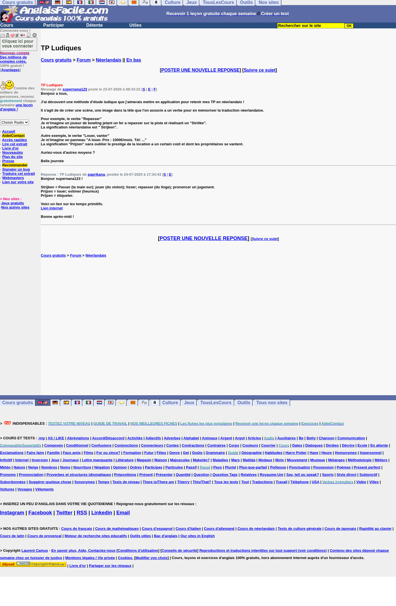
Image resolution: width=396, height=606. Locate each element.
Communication (351, 438)
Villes (374, 482)
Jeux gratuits (12, 203)
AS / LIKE (56, 438)
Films (88, 453)
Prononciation (31, 474)
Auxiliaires (286, 438)
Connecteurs (152, 445)
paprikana (96, 174)
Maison (160, 460)
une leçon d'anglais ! (16, 107)
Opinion (120, 467)
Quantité (183, 474)
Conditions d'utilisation (138, 550)
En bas (133, 60)
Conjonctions (126, 445)
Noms (65, 467)
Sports (328, 474)
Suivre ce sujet (259, 70)
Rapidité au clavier (375, 528)
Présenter (164, 474)
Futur (148, 453)
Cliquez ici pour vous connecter (17, 43)
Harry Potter (296, 453)
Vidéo (361, 482)
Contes (172, 445)
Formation (132, 453)
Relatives (249, 474)
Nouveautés (12, 152)
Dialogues (314, 445)
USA (315, 482)
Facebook (40, 512)
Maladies (220, 460)
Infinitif (6, 460)
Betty (311, 438)
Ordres (136, 467)
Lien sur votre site (18, 182)
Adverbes (172, 438)
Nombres (49, 467)
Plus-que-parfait (253, 467)
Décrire (348, 445)
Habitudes (273, 453)
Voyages (24, 489)
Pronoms (8, 474)
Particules (174, 467)
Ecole (362, 445)
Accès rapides (14, 140)
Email (123, 512)
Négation (102, 467)
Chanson (326, 438)
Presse (8, 161)
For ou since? (108, 453)
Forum (84, 60)
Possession (323, 467)
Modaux (265, 460)
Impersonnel (370, 453)
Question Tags (224, 474)
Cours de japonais (340, 528)
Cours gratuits (56, 60)
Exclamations (12, 453)
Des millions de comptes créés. (15, 57)
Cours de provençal (45, 536)
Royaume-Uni (271, 474)
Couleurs (250, 445)
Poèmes (344, 467)
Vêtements (44, 489)
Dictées (332, 445)
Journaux (70, 460)
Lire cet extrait (14, 144)
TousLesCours (216, 402)
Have (314, 453)
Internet (22, 460)
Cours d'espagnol (157, 528)
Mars (235, 460)
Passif (191, 467)
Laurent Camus (34, 550)
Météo (5, 467)
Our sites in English (197, 536)
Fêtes (161, 453)
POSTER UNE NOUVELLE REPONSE (200, 70)
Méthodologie (360, 460)
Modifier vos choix (151, 558)
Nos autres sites (15, 207)
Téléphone (299, 482)
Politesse (278, 467)
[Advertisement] (218, 326)
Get (186, 453)
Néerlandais (108, 60)
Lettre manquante (97, 460)
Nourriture (82, 467)
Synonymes (84, 482)
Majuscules (180, 460)
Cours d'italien (188, 528)
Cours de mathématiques (117, 528)
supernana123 (75, 89)
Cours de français (76, 528)
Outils (243, 402)
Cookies (125, 558)
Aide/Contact (13, 136)
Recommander (15, 165)
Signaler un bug (16, 169)
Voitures (7, 489)
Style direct (346, 474)
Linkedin (101, 512)
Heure (327, 453)
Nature (19, 467)
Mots (279, 460)
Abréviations (78, 438)
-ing (41, 438)
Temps (103, 482)
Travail (281, 482)
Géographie (251, 453)
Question (201, 474)
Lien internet (52, 208)
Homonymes (346, 453)
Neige (33, 467)
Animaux (210, 438)
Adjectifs (153, 438)
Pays (217, 467)
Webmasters (13, 178)
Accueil (8, 131)
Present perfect (367, 467)
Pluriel (230, 467)
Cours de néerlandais (256, 528)
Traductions (262, 482)
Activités (134, 438)
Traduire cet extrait (18, 173)
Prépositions (125, 474)
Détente (94, 25)
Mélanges (336, 460)
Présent (146, 474)
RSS (82, 512)
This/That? (202, 482)
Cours (6, 25)
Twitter (64, 512)
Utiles (135, 25)
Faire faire (35, 453)
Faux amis (72, 453)
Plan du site (12, 157)
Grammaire (215, 453)
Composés (53, 445)
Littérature (124, 460)
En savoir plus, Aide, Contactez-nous (83, 550)
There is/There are (158, 482)
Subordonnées (13, 482)
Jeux (189, 402)
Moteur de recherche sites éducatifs (96, 536)
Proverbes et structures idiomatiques (78, 474)
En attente (379, 445)
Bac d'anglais (165, 536)
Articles (254, 438)
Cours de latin (12, 536)
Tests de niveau (126, 482)
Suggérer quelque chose (50, 482)
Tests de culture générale (300, 528)
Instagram (12, 512)
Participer (53, 25)
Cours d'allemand (219, 528)
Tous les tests (226, 482)
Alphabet (191, 438)
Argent (226, 438)
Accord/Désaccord (108, 438)
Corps (234, 445)
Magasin (144, 460)
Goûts (197, 453)
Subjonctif (368, 474)
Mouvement (297, 460)
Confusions (101, 445)
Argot (240, 438)
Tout (245, 482)
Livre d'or (10, 148)
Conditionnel (77, 445)
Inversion (40, 460)
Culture (170, 402)
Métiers (381, 460)
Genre (174, 453)
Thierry (183, 482)
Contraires (216, 445)
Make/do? (201, 460)
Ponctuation (299, 467)
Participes (153, 467)
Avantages (10, 70)
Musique (317, 460)
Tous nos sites (272, 402)
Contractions (193, 445)
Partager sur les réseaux (110, 566)
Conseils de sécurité (179, 550)
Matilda (249, 460)
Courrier (268, 445)
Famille (53, 453)
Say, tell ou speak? (302, 474)
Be (301, 438)
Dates (297, 445)
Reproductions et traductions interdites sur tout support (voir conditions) (263, 550)
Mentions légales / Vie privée (90, 558)
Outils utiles (140, 536)
